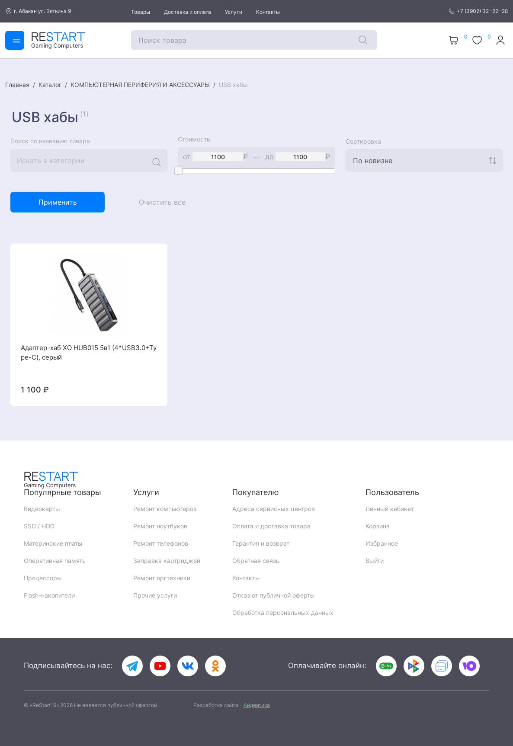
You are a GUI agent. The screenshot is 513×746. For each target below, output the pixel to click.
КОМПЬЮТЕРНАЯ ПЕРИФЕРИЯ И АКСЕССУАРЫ (140, 84)
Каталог (49, 84)
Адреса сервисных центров (273, 508)
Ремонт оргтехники (161, 578)
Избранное (382, 543)
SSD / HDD (39, 526)
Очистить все (162, 202)
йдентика (257, 705)
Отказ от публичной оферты (273, 595)
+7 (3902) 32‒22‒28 (478, 11)
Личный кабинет (390, 508)
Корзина (378, 526)
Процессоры (43, 578)
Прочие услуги (155, 595)
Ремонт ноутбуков (160, 526)
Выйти (375, 560)
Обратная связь (255, 560)
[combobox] (424, 160)
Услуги (233, 12)
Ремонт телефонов (160, 543)
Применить (57, 202)
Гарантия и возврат (260, 543)
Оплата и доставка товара (271, 526)
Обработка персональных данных (282, 612)
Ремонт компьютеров (165, 508)
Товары (140, 12)
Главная (17, 84)
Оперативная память (55, 560)
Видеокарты (42, 508)
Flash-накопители (49, 595)
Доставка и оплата (187, 12)
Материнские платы (53, 543)
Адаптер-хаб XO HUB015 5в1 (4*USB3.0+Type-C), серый (89, 353)
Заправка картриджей (166, 560)
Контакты (268, 12)
